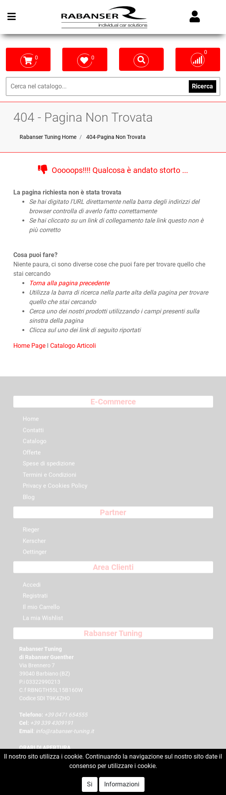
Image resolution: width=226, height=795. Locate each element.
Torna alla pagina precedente (69, 283)
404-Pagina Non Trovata (116, 137)
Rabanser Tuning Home (48, 137)
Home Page (30, 345)
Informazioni (121, 784)
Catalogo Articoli (73, 345)
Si (89, 784)
